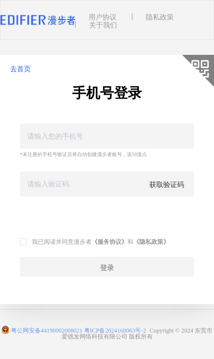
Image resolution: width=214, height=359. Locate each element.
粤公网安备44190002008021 (47, 330)
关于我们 (103, 24)
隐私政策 (160, 16)
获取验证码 (166, 184)
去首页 (20, 68)
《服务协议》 (109, 241)
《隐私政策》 (151, 241)
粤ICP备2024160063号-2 (115, 330)
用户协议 (102, 16)
